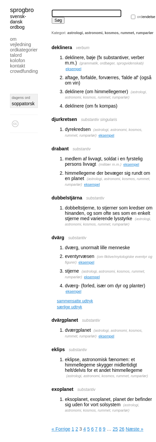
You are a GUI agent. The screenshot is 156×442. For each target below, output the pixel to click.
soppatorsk (23, 103)
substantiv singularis (99, 119)
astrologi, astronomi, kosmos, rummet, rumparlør (107, 376)
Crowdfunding (24, 71)
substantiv (82, 149)
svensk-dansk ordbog (18, 22)
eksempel (73, 69)
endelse (146, 17)
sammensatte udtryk (75, 301)
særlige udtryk (69, 307)
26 (122, 429)
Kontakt (17, 65)
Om (13, 39)
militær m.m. (110, 164)
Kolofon (17, 60)
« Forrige (60, 429)
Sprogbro (22, 10)
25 (115, 429)
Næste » (134, 429)
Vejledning (20, 44)
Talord (16, 55)
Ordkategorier (24, 49)
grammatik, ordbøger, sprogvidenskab (112, 63)
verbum (83, 47)
